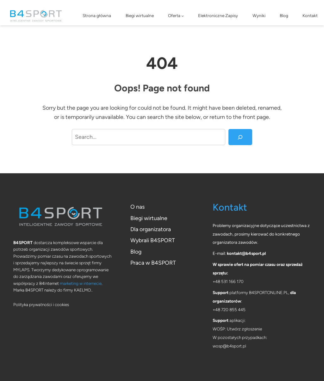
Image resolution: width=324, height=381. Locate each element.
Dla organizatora (150, 229)
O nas (137, 206)
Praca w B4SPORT (153, 262)
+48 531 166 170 (228, 281)
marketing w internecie (81, 283)
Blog (135, 251)
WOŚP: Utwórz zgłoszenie (237, 328)
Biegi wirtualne (148, 218)
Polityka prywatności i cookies (41, 304)
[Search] (240, 137)
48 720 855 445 (230, 309)
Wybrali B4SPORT (152, 240)
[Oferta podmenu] (182, 16)
